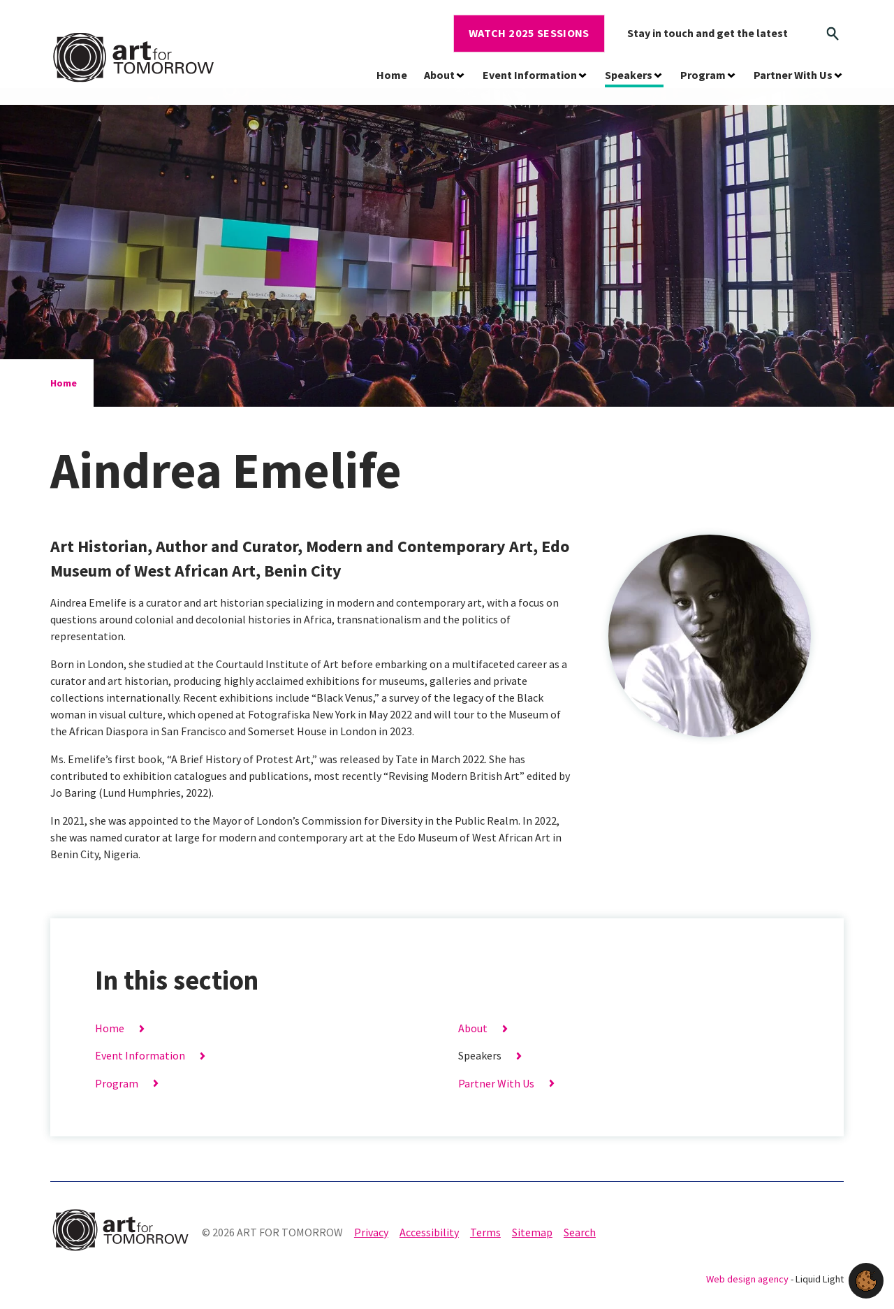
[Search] (832, 29)
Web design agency (748, 1279)
